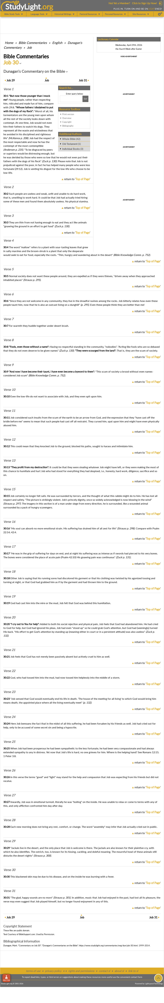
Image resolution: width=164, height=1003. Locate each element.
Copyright (66, 122)
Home (9, 43)
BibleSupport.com (27, 934)
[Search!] (85, 99)
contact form (136, 977)
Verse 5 (8, 269)
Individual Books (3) (72, 148)
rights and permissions (81, 971)
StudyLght (23, 6)
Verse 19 (9, 596)
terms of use (33, 971)
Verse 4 (8, 240)
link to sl (133, 971)
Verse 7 (8, 319)
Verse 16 (9, 521)
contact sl (104, 971)
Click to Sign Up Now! (144, 3)
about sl (119, 971)
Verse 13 (9, 460)
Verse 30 (9, 870)
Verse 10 (9, 389)
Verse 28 (9, 820)
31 (83, 80)
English (57, 43)
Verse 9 (8, 365)
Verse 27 (9, 795)
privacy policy (53, 971)
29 (11, 80)
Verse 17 (9, 546)
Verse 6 (8, 294)
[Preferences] (160, 14)
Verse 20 (9, 617)
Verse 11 (9, 410)
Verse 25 (9, 741)
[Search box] (71, 99)
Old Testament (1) (71, 143)
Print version (68, 114)
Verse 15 (9, 489)
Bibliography (68, 125)
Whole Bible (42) (71, 138)
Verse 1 (8, 89)
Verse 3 (8, 215)
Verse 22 (9, 671)
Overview (66, 118)
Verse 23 (9, 692)
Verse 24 (9, 717)
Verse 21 (9, 650)
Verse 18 (9, 571)
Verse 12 (9, 439)
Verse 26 (9, 770)
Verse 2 (8, 187)
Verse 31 (9, 891)
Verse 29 (9, 841)
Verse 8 (8, 340)
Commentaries (33, 43)
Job (29, 47)
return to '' (77, 179)
